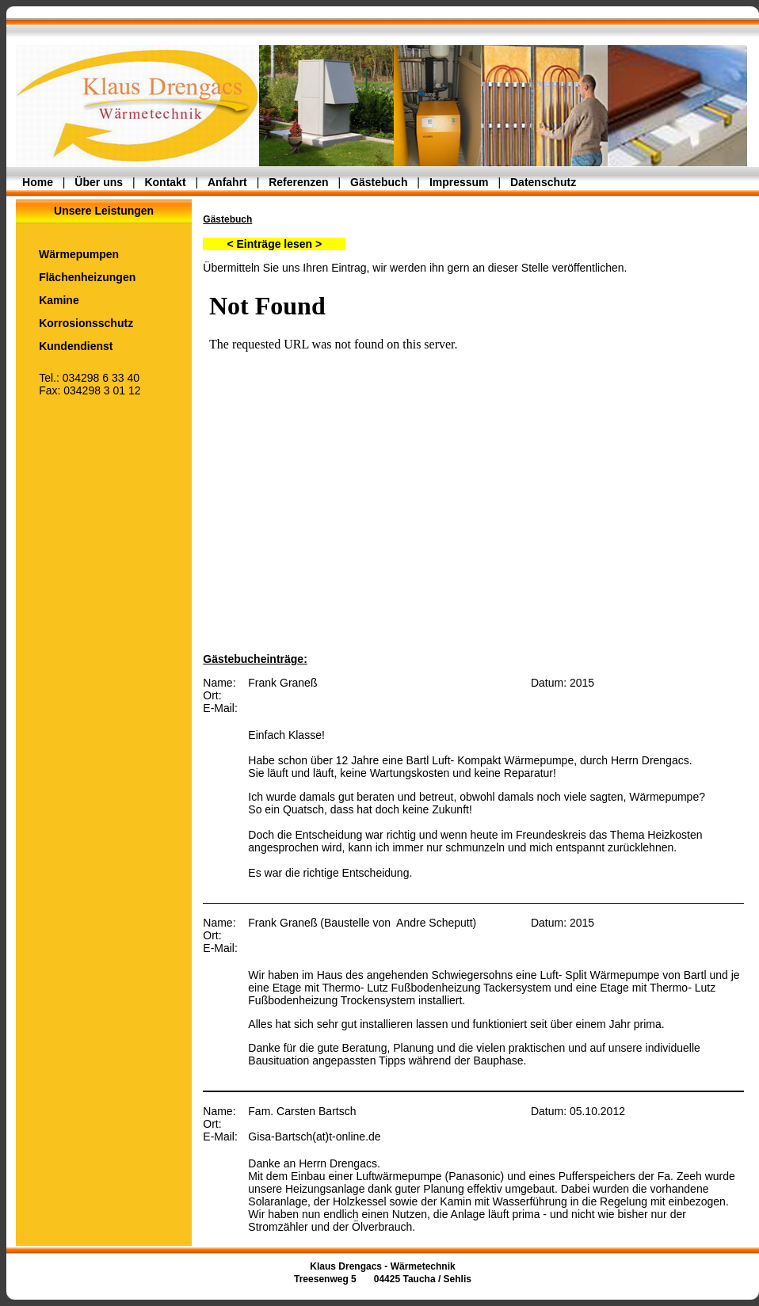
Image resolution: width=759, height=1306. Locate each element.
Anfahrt (227, 182)
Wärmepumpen (67, 254)
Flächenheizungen (75, 277)
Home (37, 182)
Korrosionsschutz (74, 323)
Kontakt (164, 182)
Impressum (459, 182)
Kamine (47, 300)
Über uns (98, 182)
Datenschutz (543, 182)
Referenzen (298, 182)
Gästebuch (378, 182)
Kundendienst (64, 346)
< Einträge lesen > (274, 244)
